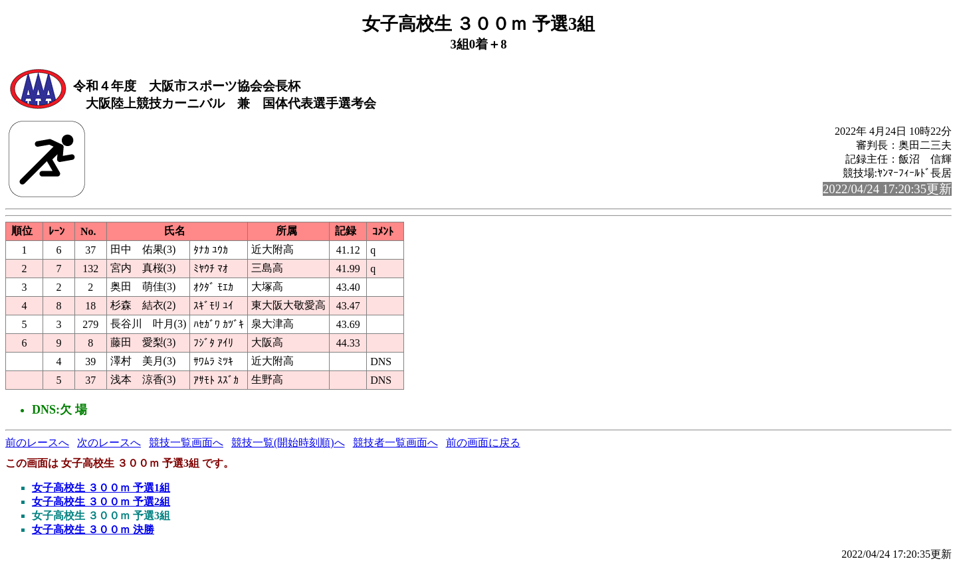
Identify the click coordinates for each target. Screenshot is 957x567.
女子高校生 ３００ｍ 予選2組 (101, 501)
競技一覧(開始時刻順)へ (288, 442)
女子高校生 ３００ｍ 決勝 (93, 529)
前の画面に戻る (483, 442)
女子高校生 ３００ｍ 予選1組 (101, 487)
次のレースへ (109, 442)
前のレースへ (37, 442)
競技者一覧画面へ (395, 442)
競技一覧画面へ (186, 442)
